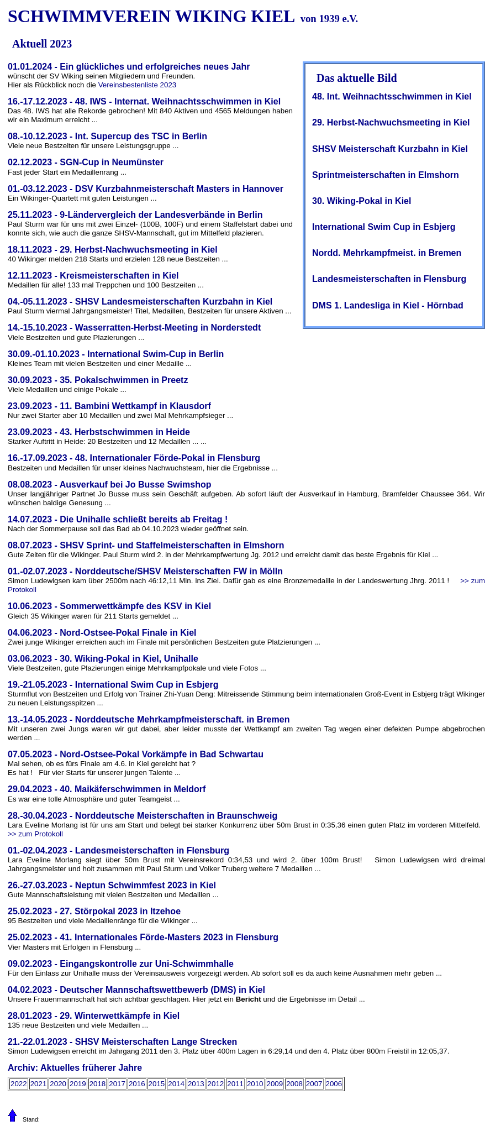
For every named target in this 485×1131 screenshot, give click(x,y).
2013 (196, 1084)
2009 (275, 1084)
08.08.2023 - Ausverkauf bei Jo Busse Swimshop (109, 484)
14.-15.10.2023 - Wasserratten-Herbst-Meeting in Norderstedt (134, 327)
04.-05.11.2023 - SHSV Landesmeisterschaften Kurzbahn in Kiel (140, 301)
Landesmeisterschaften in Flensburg (389, 279)
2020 (58, 1084)
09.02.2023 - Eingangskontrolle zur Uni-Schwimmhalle (121, 963)
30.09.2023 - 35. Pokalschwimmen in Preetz (98, 380)
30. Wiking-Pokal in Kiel (361, 201)
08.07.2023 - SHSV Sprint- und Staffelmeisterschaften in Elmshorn (146, 545)
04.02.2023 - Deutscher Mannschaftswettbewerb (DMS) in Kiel (136, 989)
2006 (334, 1084)
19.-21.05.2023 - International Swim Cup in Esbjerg (113, 684)
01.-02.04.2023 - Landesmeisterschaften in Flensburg (118, 850)
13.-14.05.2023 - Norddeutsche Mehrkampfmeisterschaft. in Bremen (148, 719)
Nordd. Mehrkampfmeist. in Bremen (386, 253)
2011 (235, 1084)
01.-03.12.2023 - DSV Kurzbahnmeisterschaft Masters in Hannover (145, 188)
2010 (255, 1084)
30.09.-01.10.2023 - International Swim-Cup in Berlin (116, 354)
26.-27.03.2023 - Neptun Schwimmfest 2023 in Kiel (112, 885)
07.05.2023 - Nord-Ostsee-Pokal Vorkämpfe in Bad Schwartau (135, 754)
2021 (38, 1084)
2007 (314, 1084)
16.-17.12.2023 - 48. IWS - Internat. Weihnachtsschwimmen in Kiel (144, 101)
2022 (18, 1084)
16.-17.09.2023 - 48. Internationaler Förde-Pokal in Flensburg (134, 458)
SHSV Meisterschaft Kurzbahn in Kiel (390, 149)
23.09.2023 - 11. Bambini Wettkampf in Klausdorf (109, 406)
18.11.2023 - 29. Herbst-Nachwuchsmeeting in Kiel (113, 249)
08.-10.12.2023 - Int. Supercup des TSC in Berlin (107, 136)
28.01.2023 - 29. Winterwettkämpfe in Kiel (94, 1015)
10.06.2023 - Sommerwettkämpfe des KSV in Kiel (109, 606)
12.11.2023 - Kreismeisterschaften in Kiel (93, 275)
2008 (294, 1084)
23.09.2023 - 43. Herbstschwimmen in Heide (99, 432)
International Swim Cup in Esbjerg (384, 227)
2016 (137, 1084)
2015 (157, 1084)
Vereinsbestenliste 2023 (137, 85)
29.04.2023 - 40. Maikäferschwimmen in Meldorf (106, 789)
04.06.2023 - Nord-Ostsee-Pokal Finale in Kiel (102, 632)
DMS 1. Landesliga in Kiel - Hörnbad (387, 305)
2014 (176, 1084)
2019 (78, 1084)
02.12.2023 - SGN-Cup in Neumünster (86, 162)
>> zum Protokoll (35, 834)
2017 (117, 1084)
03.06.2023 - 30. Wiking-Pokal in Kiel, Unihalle (103, 658)
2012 (216, 1084)
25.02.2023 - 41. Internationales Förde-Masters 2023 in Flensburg (143, 937)
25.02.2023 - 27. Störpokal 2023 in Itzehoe (94, 911)
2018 (97, 1084)
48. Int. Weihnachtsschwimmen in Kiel (392, 96)
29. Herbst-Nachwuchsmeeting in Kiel (391, 122)
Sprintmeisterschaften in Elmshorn (385, 175)
